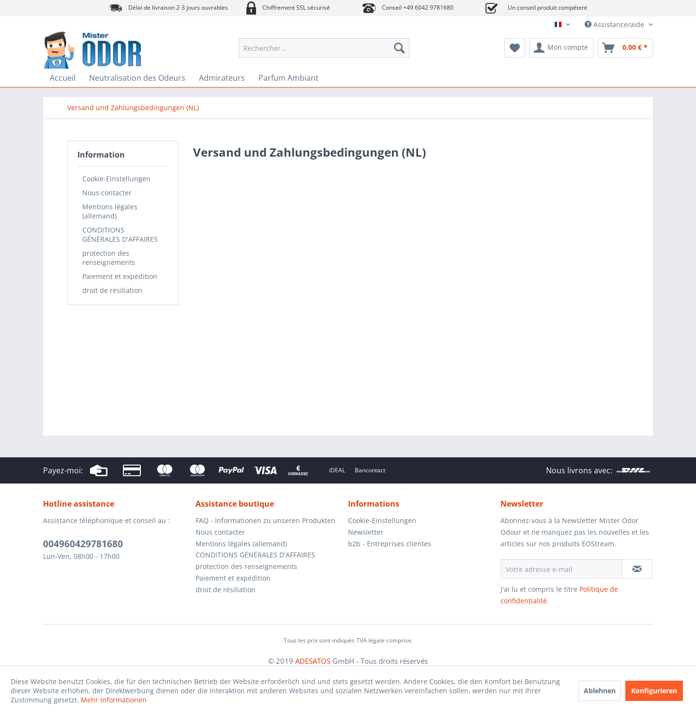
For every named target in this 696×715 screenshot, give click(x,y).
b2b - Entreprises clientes (389, 543)
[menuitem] (324, 48)
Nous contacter (107, 192)
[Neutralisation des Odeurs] (137, 78)
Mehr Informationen (114, 699)
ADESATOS (313, 661)
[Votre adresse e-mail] (561, 569)
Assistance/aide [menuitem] (615, 24)
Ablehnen (600, 690)
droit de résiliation (112, 290)
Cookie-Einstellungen (116, 178)
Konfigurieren (654, 690)
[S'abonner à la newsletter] (637, 569)
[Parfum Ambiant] (288, 78)
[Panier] (625, 48)
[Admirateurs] (222, 78)
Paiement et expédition (119, 276)
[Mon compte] (561, 48)
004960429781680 (83, 544)
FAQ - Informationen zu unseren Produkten (265, 520)
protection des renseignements (108, 257)
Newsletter (365, 532)
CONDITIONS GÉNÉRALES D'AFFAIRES (120, 234)
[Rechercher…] (324, 48)
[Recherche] (399, 48)
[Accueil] (62, 78)
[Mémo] (514, 48)
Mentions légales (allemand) (109, 211)
